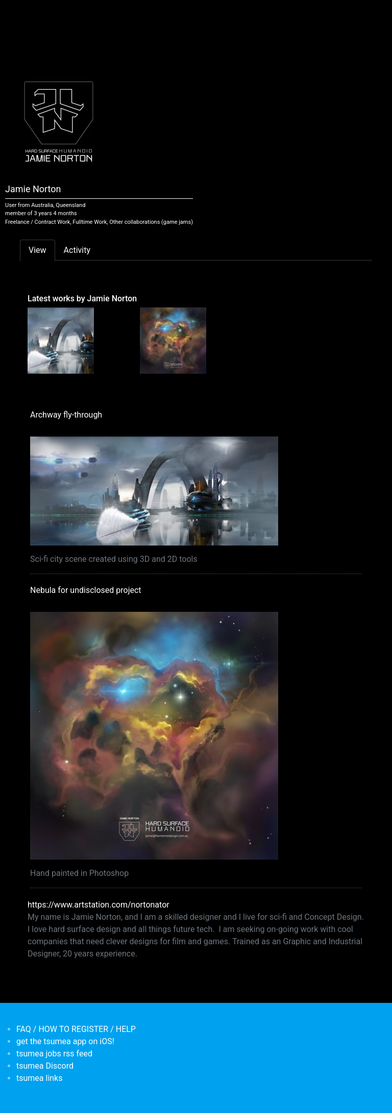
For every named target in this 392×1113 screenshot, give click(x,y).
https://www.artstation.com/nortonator (98, 905)
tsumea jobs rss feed (54, 1053)
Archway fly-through (66, 415)
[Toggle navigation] (26, 14)
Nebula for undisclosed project (85, 590)
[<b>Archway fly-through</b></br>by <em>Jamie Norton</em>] (61, 340)
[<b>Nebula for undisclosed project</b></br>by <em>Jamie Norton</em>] (173, 340)
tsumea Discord (45, 1066)
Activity (77, 250)
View (37, 250)
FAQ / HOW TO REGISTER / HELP (76, 1029)
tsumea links (39, 1078)
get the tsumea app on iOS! (65, 1041)
